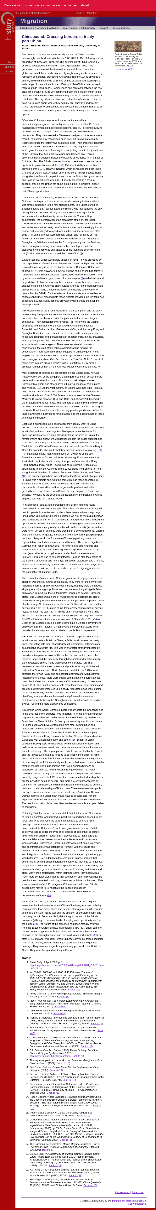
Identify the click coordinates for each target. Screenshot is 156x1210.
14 (95, 619)
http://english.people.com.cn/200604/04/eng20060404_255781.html (67, 965)
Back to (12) (69, 1079)
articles (41, 28)
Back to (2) (74, 989)
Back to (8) (87, 1046)
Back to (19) (75, 1175)
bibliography (88, 28)
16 (74, 739)
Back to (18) (55, 1165)
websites (54, 28)
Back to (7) (48, 1149)
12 (24, 476)
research (104, 28)
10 (38, 387)
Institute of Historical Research (129, 1200)
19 (35, 923)
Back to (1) (36, 968)
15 (84, 662)
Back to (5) (59, 1013)
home (11, 62)
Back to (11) (56, 1070)
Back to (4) (60, 1006)
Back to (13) (53, 1092)
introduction (27, 28)
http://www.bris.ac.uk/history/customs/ (50, 1056)
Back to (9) (78, 1056)
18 (49, 895)
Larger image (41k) (124, 69)
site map (9, 66)
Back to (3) (63, 996)
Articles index (122, 1192)
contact (10, 71)
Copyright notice (137, 1203)
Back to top (138, 1192)
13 (52, 611)
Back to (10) (63, 1063)
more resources (121, 28)
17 (87, 769)
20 (95, 935)
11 (99, 450)
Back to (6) (97, 1023)
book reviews (70, 28)
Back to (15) (83, 1115)
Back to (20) (90, 1185)
